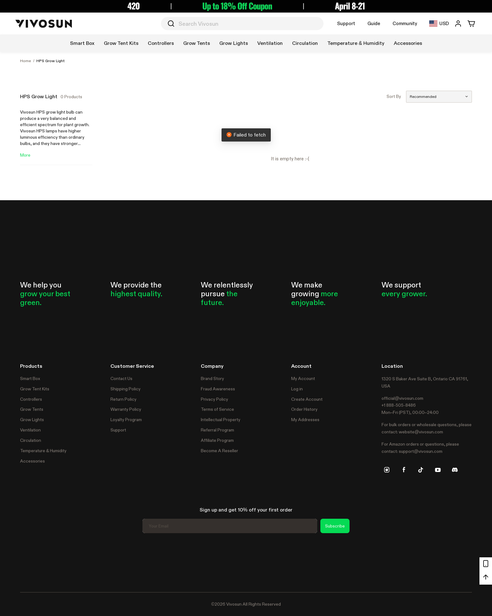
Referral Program (217, 429)
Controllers (31, 399)
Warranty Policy (125, 409)
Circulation (30, 440)
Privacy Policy (214, 399)
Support (346, 23)
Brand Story (212, 378)
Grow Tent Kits (34, 388)
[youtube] (437, 469)
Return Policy (123, 399)
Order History (304, 409)
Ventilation (30, 429)
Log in (297, 388)
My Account (303, 378)
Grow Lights (32, 419)
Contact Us (121, 378)
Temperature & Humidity (43, 450)
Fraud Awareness (218, 388)
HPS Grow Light (50, 61)
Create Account (307, 399)
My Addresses (305, 419)
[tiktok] (420, 469)
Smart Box (30, 378)
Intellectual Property (220, 419)
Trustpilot (29, 561)
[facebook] (403, 469)
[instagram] (387, 469)
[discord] (454, 469)
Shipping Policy (125, 388)
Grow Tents (31, 409)
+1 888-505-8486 (399, 405)
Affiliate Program (217, 440)
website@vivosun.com (421, 431)
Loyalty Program (126, 419)
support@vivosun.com (420, 451)
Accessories (32, 460)
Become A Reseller (219, 450)
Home (25, 61)
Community (405, 23)
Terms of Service (217, 409)
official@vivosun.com (402, 398)
